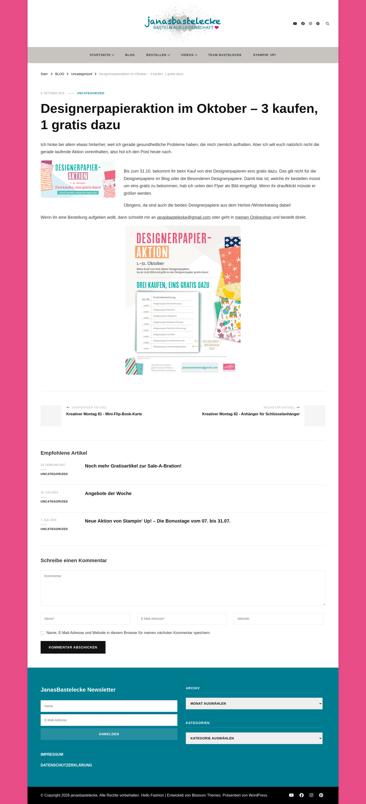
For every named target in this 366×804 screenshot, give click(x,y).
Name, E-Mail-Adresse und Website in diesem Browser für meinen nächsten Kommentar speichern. (128, 633)
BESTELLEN (156, 55)
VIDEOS (187, 55)
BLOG (130, 55)
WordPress (258, 795)
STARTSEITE (100, 55)
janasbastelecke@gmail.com (184, 217)
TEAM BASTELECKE (225, 55)
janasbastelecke (84, 795)
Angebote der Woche (108, 493)
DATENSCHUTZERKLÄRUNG (66, 765)
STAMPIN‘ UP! (264, 55)
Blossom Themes (206, 795)
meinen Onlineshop (253, 217)
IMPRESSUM (52, 754)
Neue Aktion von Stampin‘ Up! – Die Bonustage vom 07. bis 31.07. (158, 520)
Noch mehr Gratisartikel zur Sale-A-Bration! (133, 465)
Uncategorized (91, 93)
